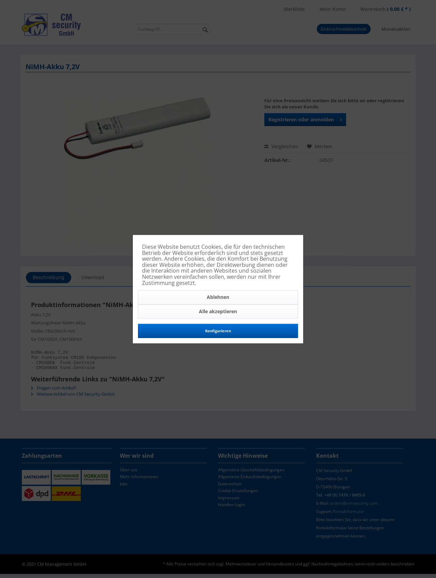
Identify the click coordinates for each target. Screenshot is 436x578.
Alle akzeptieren (218, 311)
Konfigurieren (218, 331)
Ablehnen (218, 297)
